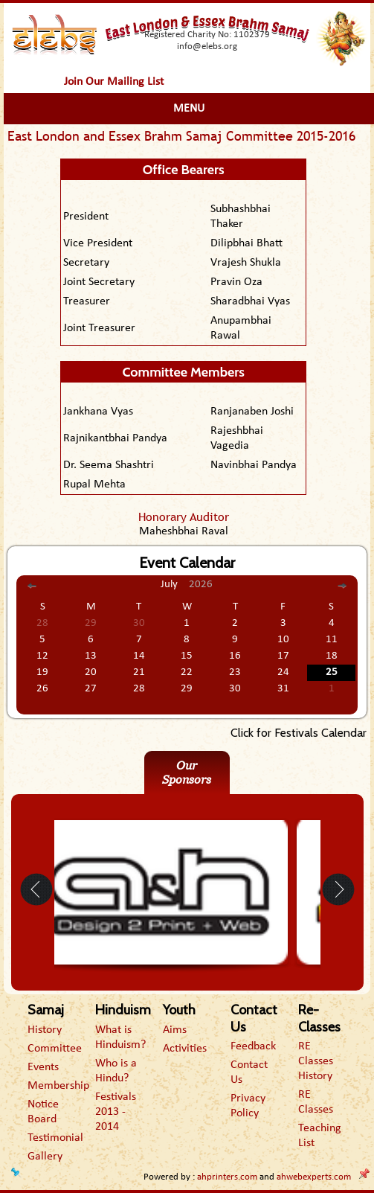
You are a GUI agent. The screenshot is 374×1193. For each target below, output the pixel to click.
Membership (58, 1086)
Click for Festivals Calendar (298, 733)
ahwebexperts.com (314, 1177)
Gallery (45, 1156)
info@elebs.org (207, 46)
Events (43, 1067)
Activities (185, 1049)
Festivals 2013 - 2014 (115, 1112)
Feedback (253, 1046)
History (45, 1030)
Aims (175, 1030)
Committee (55, 1049)
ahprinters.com (227, 1177)
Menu (188, 109)
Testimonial (55, 1138)
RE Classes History (315, 1061)
